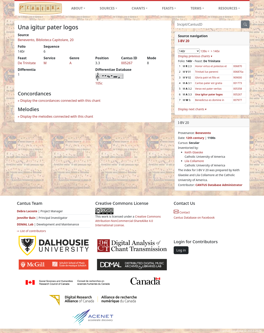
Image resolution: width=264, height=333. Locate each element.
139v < (204, 51)
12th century (195, 138)
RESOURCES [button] (227, 8)
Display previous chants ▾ (195, 56)
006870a (238, 71)
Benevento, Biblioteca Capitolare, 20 (46, 40)
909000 (237, 77)
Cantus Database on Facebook (194, 217)
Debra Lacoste (27, 211)
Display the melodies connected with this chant (56, 116)
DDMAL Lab (25, 224)
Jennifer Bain (26, 218)
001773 (237, 83)
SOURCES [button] (107, 8)
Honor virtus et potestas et (211, 66)
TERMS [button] (196, 8)
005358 (237, 88)
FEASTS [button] (168, 8)
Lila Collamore (194, 161)
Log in (181, 250)
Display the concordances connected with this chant (60, 100)
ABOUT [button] (77, 8)
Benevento (203, 133)
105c (99, 83)
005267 (126, 63)
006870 (237, 66)
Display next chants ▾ (192, 109)
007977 (237, 100)
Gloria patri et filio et (207, 77)
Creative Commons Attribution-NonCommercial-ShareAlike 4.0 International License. (128, 220)
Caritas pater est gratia (208, 83)
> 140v (215, 51)
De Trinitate (27, 63)
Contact (182, 212)
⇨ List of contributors (31, 231)
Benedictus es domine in (209, 100)
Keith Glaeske (194, 152)
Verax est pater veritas (208, 88)
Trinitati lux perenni (206, 71)
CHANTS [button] (138, 8)
